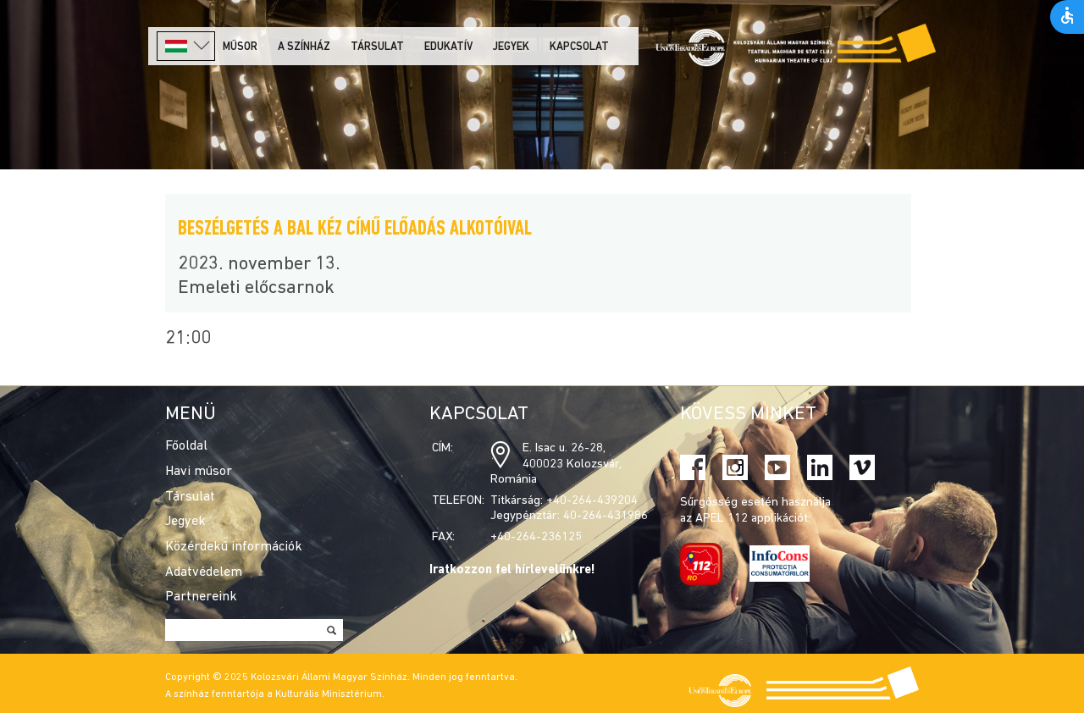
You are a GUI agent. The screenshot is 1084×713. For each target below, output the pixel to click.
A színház (304, 47)
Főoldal (186, 446)
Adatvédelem (203, 572)
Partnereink (201, 597)
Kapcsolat (579, 47)
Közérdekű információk (233, 547)
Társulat (377, 47)
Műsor (240, 47)
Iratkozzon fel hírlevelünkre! (512, 570)
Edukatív (448, 47)
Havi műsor (198, 471)
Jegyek (511, 47)
